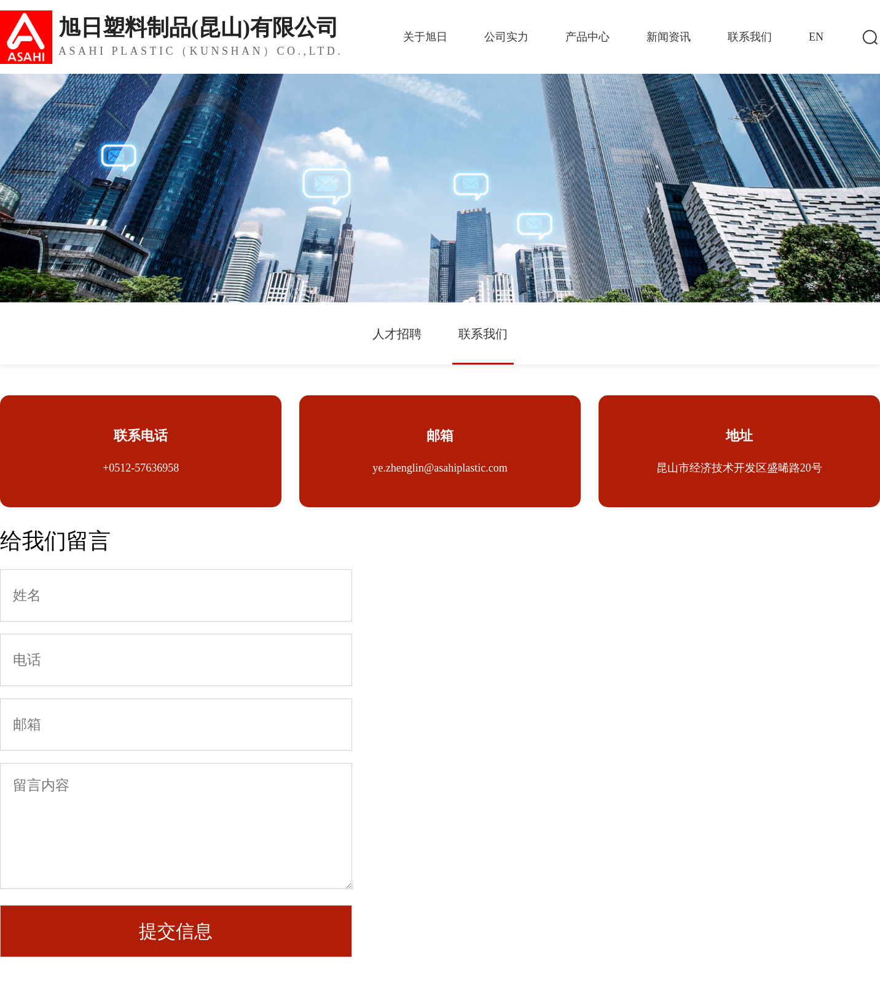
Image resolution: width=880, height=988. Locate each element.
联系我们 (750, 37)
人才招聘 (397, 334)
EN (816, 37)
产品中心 (587, 37)
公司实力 (506, 37)
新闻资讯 (668, 37)
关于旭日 (425, 37)
